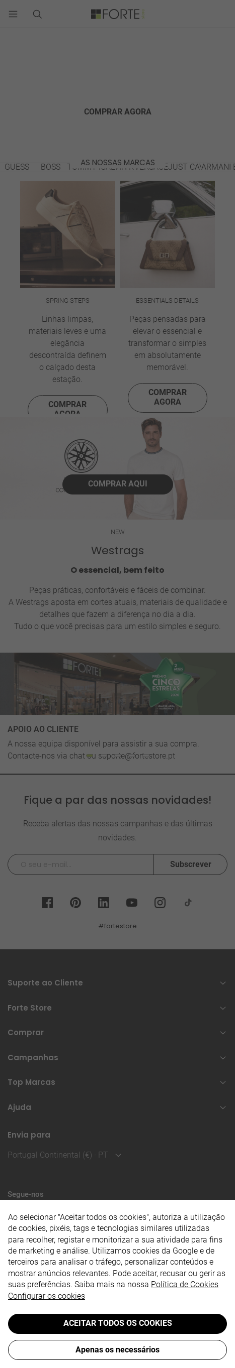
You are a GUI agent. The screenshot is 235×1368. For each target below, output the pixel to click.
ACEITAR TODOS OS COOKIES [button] (117, 1323)
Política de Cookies (184, 1284)
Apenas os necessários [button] (117, 1349)
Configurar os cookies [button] (46, 1296)
